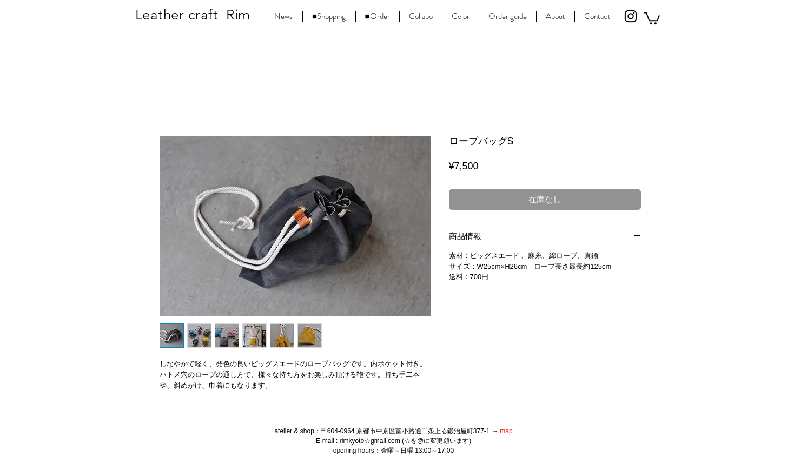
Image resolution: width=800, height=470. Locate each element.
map (506, 431)
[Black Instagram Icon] (631, 16)
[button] (652, 17)
